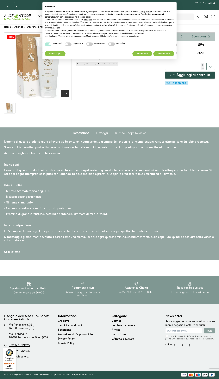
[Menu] (14, 349)
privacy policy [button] (145, 11)
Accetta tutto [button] (164, 53)
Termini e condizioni (70, 325)
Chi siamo (64, 321)
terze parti (88, 20)
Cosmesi (117, 321)
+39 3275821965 (19, 345)
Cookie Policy (66, 343)
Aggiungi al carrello (190, 75)
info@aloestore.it (20, 356)
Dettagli (102, 134)
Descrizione (81, 134)
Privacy (206, 336)
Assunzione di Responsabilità (75, 334)
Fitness (116, 330)
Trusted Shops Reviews (130, 134)
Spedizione (64, 330)
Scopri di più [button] (55, 53)
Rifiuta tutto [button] (142, 53)
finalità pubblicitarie (61, 25)
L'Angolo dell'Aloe (123, 339)
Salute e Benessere (123, 325)
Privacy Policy (66, 339)
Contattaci (207, 3)
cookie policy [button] (85, 17)
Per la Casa (119, 334)
